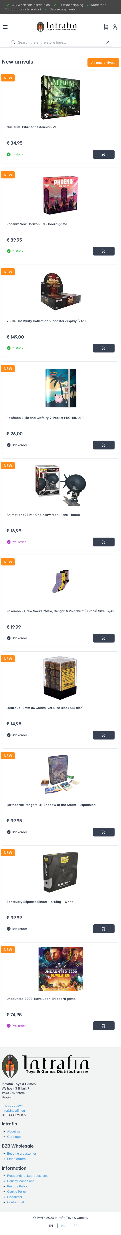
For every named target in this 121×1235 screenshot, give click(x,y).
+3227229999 (12, 1106)
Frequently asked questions (27, 1175)
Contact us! (15, 1202)
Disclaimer (14, 1197)
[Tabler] (57, 27)
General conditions (20, 1181)
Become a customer (21, 1153)
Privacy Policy (17, 1186)
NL (63, 1225)
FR (75, 1225)
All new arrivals (103, 62)
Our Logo (14, 1136)
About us (13, 1131)
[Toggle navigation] (5, 27)
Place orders (16, 1159)
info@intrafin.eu (13, 1110)
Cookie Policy (17, 1191)
